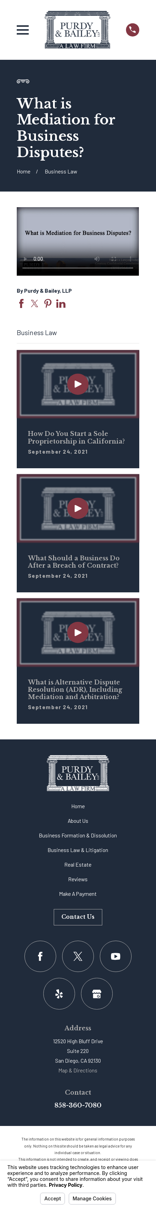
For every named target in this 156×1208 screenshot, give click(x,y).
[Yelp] (59, 994)
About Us (78, 820)
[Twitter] (78, 956)
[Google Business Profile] (97, 994)
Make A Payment (78, 893)
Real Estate (77, 864)
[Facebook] (40, 956)
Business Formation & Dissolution (78, 835)
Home (78, 806)
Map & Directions (77, 1070)
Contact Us (78, 917)
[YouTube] (116, 956)
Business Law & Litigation (77, 849)
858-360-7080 (78, 1105)
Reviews (78, 879)
